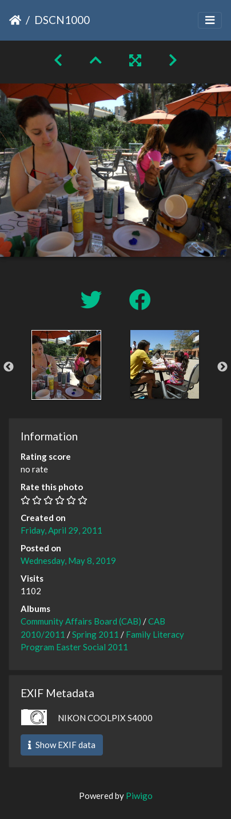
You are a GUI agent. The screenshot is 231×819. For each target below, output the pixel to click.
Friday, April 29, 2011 (61, 530)
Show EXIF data (61, 745)
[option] (66, 365)
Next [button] (222, 367)
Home (15, 20)
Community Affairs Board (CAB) (81, 621)
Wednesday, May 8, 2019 (68, 560)
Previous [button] (8, 367)
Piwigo (139, 795)
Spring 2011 (95, 634)
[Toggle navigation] (210, 20)
